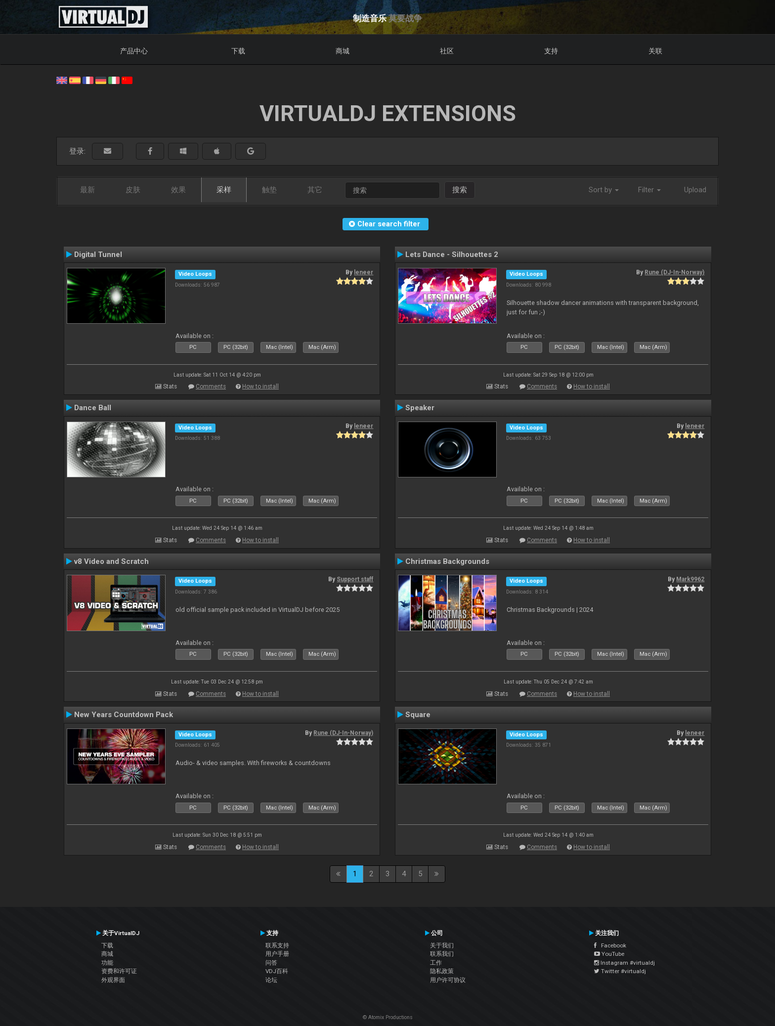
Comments (211, 386)
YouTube (609, 953)
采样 (223, 189)
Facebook (610, 945)
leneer (363, 272)
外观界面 (113, 980)
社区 (447, 51)
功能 (107, 962)
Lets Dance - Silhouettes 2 (451, 254)
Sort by (604, 189)
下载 (238, 51)
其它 (314, 189)
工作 (436, 962)
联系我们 (442, 953)
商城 (342, 51)
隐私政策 (442, 971)
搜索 (459, 189)
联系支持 (277, 945)
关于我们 (442, 945)
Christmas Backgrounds (447, 561)
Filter (649, 189)
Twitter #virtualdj (620, 971)
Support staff (355, 579)
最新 (87, 189)
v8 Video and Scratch (111, 561)
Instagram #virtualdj (624, 962)
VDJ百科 (276, 971)
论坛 (271, 980)
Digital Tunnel (98, 254)
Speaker (419, 407)
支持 (551, 51)
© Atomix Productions (388, 1017)
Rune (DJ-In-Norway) (674, 272)
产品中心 (134, 51)
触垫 (269, 189)
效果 (178, 189)
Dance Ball (92, 407)
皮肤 (133, 189)
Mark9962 (690, 579)
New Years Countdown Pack (123, 714)
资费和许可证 (119, 971)
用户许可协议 (448, 980)
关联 (655, 51)
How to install (260, 386)
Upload (695, 189)
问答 (271, 962)
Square (418, 714)
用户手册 (277, 953)
